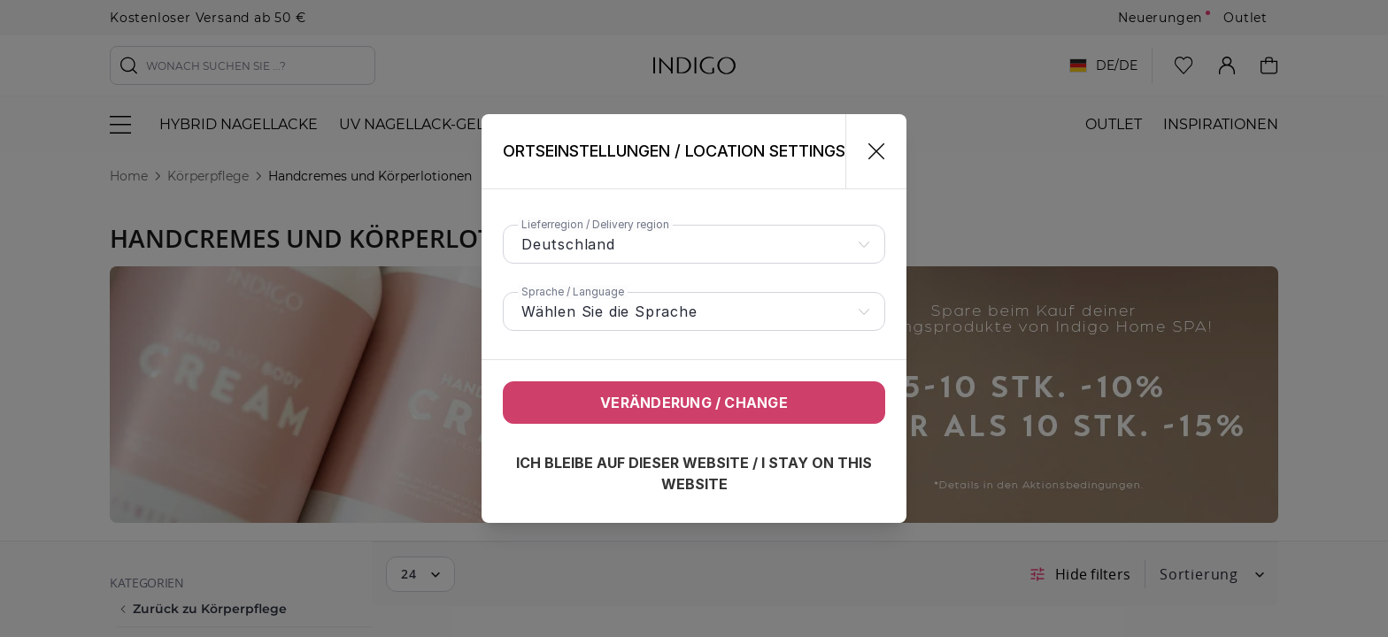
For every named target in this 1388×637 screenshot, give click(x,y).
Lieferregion (595, 224)
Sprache (572, 291)
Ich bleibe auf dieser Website (694, 473)
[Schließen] (868, 151)
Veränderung (694, 402)
